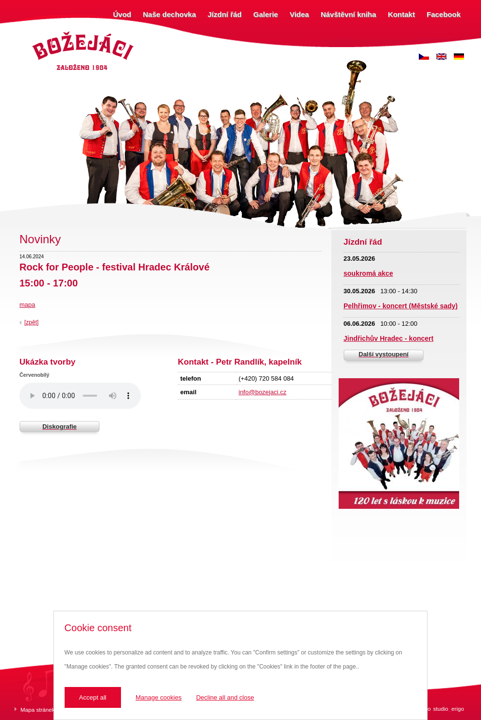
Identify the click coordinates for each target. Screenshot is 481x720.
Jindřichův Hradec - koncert (388, 338)
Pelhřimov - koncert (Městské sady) (401, 306)
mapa (27, 304)
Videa (299, 14)
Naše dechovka (169, 14)
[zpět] (31, 322)
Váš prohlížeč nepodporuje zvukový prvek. (80, 396)
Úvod (122, 14)
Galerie (265, 14)
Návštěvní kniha (348, 14)
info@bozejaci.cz (262, 392)
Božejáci (41, 32)
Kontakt (401, 14)
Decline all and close (225, 697)
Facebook (444, 14)
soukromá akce (368, 273)
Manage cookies (159, 697)
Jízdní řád (224, 14)
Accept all (92, 697)
